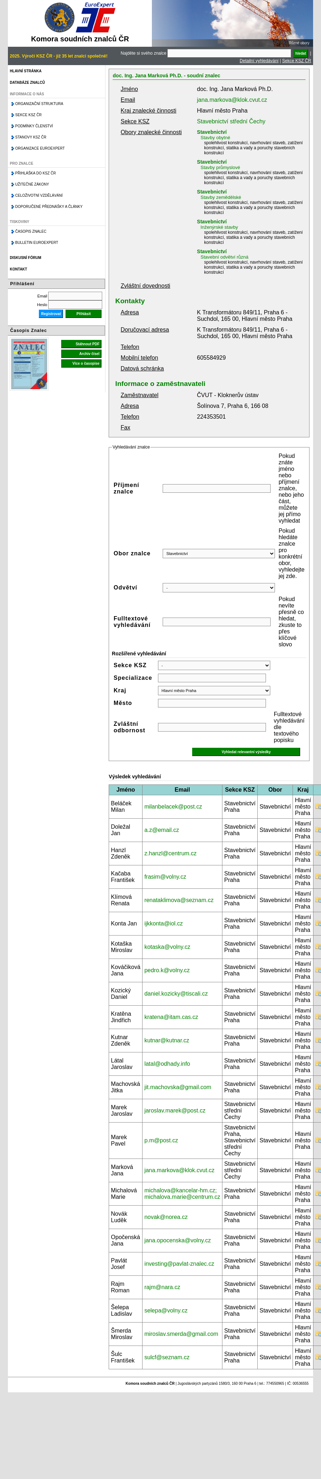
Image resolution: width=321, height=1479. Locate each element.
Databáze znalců (27, 83)
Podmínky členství (34, 126)
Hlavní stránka (25, 71)
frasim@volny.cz (165, 877)
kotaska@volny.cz (167, 947)
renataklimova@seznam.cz (178, 900)
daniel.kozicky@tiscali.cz (176, 994)
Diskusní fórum (25, 258)
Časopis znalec (30, 231)
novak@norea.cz (165, 1217)
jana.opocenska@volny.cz (177, 1240)
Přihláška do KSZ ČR (35, 173)
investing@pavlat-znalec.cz (179, 1264)
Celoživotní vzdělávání (39, 195)
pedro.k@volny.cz (167, 970)
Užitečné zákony (32, 184)
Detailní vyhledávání (259, 60)
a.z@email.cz (161, 830)
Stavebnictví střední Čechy (231, 121)
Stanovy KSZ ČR (30, 137)
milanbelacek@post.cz (173, 807)
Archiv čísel (89, 354)
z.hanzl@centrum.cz (170, 853)
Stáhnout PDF (87, 344)
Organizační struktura (39, 104)
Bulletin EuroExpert (36, 243)
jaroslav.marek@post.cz (174, 1110)
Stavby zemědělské (220, 197)
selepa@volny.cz (165, 1310)
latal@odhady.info (167, 1064)
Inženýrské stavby (219, 227)
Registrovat (51, 314)
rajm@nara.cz (162, 1287)
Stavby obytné (215, 137)
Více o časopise (85, 363)
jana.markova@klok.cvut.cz (232, 100)
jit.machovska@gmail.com (177, 1087)
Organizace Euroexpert (40, 148)
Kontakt (18, 269)
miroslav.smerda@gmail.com (181, 1334)
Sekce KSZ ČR (296, 60)
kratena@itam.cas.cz (171, 1017)
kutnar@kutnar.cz (166, 1040)
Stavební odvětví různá (224, 257)
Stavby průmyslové (220, 167)
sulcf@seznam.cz (167, 1357)
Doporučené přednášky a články (48, 207)
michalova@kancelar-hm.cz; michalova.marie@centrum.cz (182, 1193)
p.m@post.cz (161, 1140)
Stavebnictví (211, 132)
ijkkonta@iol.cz (163, 923)
